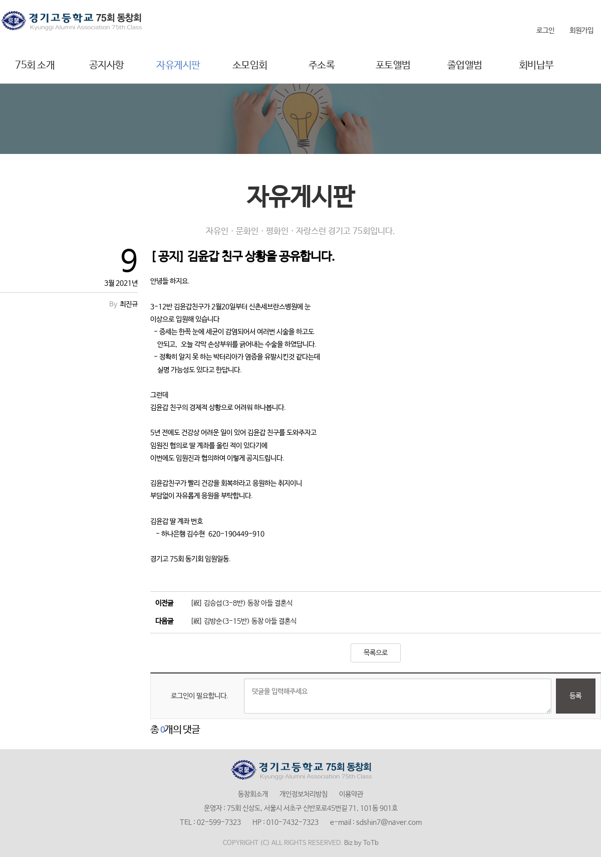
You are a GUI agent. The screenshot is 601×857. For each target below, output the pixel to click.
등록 (575, 696)
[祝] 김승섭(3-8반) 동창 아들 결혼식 (241, 603)
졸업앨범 (464, 65)
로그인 (545, 31)
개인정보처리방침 (303, 794)
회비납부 (536, 65)
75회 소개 (35, 65)
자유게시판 (178, 65)
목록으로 (376, 653)
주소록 (322, 65)
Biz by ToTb (361, 843)
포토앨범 (393, 65)
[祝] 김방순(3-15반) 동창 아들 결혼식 (243, 621)
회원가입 (581, 31)
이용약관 (351, 794)
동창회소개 (253, 794)
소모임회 (249, 65)
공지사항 (106, 65)
